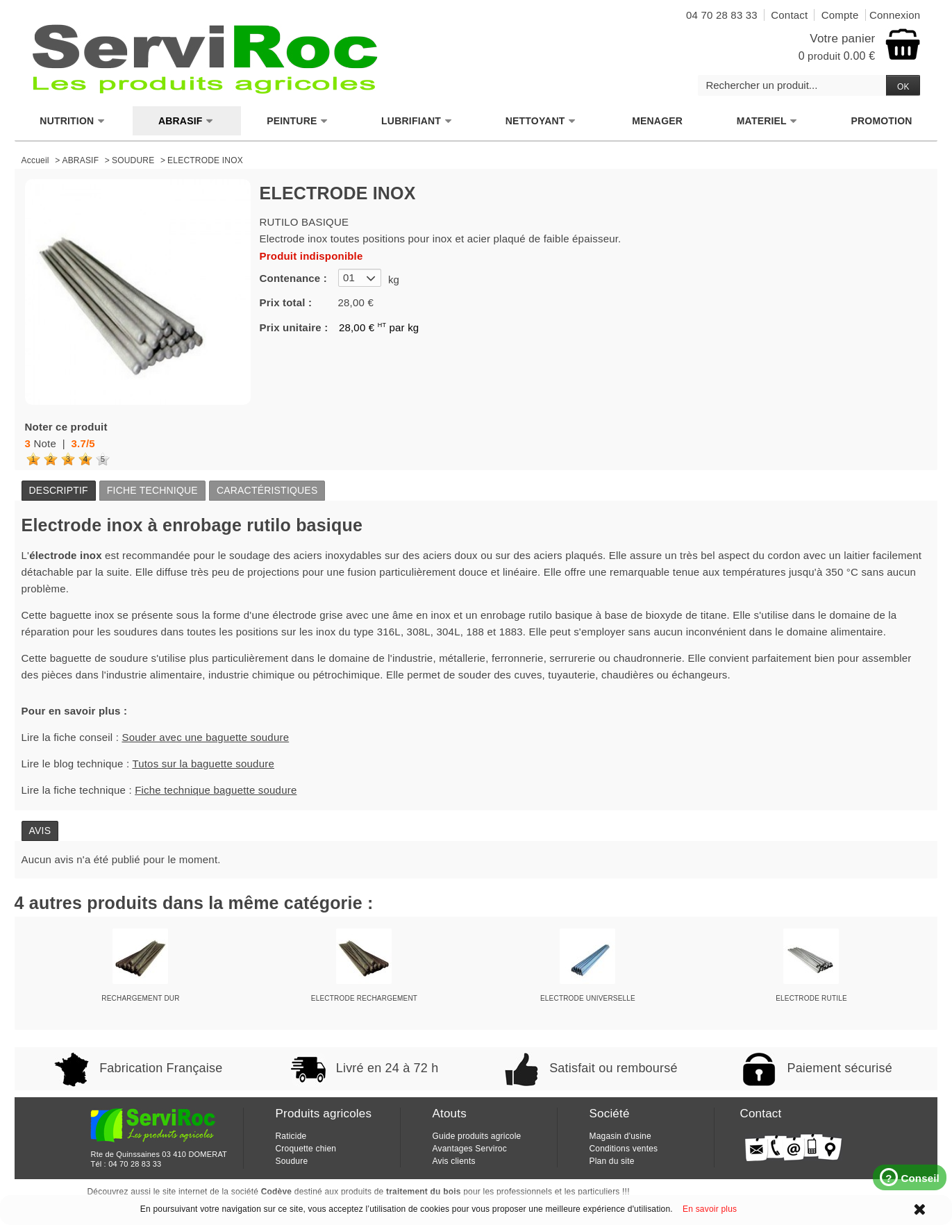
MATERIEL (767, 121)
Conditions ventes (623, 1148)
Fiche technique (152, 490)
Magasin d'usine (620, 1136)
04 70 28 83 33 (134, 1164)
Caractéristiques (267, 490)
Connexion (895, 15)
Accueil (35, 160)
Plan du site (611, 1161)
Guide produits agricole (476, 1136)
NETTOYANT (541, 121)
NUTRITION (72, 121)
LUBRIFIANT (416, 121)
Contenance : (293, 278)
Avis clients (453, 1161)
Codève (276, 1192)
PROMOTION (881, 120)
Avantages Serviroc (469, 1148)
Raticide (290, 1136)
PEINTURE (297, 121)
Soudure (291, 1161)
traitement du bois (423, 1192)
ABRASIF (186, 121)
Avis (40, 830)
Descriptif (58, 490)
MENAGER (657, 120)
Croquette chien (305, 1148)
